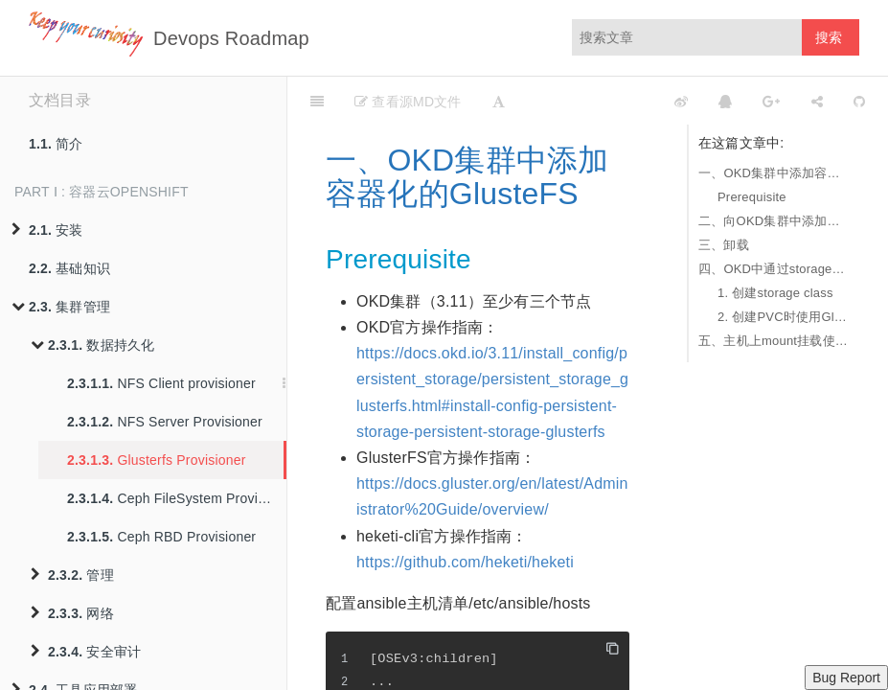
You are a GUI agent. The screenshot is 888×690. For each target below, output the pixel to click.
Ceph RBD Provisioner (161, 536)
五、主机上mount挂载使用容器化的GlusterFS (774, 341)
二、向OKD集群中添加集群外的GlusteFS (774, 221)
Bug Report (846, 677)
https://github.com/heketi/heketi (465, 562)
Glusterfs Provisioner (156, 460)
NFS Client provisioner (161, 383)
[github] (596, 101)
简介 (56, 143)
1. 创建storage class (775, 293)
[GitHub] (859, 101)
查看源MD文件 (407, 101)
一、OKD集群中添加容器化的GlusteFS (774, 173)
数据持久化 (92, 345)
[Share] (817, 101)
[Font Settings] (498, 101)
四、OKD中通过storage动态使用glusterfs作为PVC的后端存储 (774, 269)
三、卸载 (723, 245)
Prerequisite (751, 197)
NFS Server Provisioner (164, 421)
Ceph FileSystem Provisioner (176, 498)
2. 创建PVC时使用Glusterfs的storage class (783, 317)
